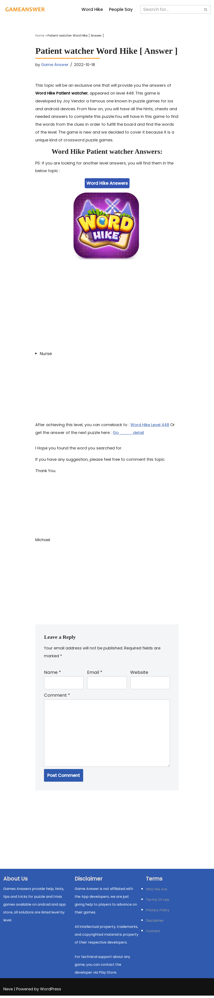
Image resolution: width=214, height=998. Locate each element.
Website (139, 674)
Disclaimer (155, 922)
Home (39, 36)
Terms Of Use (157, 902)
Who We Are (156, 891)
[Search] (170, 9)
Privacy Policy (157, 912)
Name (52, 674)
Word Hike (92, 10)
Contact (153, 933)
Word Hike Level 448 (149, 425)
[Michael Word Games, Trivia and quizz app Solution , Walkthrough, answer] (25, 9)
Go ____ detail (128, 433)
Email (94, 674)
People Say (121, 10)
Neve (8, 991)
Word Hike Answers (107, 184)
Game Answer (55, 64)
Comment (57, 697)
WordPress (50, 991)
